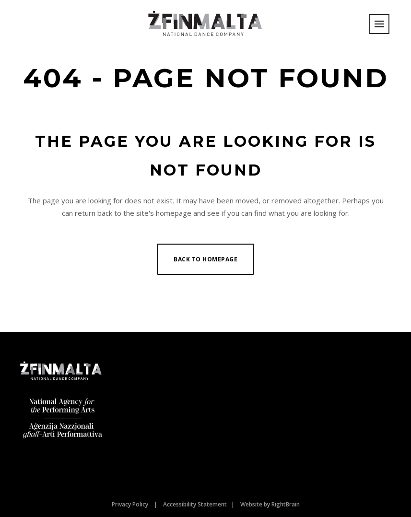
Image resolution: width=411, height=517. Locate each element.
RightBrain (285, 504)
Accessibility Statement (195, 504)
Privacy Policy (130, 504)
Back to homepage (205, 259)
